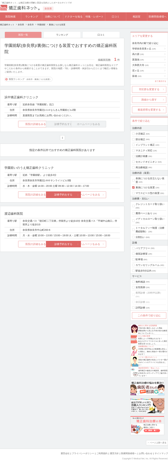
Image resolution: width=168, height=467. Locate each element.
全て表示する (160, 81)
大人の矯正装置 (144, 336)
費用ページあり (144, 213)
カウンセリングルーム (148, 265)
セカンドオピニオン (146, 161)
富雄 (136, 76)
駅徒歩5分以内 (143, 270)
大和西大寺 (140, 65)
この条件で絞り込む (149, 315)
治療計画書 (142, 156)
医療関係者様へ (158, 16)
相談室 (136, 16)
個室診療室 (142, 253)
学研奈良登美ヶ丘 (144, 48)
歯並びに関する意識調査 (147, 325)
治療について (52, 16)
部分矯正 (140, 139)
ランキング (31, 16)
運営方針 (114, 453)
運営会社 (65, 453)
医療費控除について (146, 346)
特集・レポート (95, 16)
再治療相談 (142, 167)
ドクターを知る (74, 16)
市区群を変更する (149, 89)
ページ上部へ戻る (158, 442)
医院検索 (10, 16)
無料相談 (140, 281)
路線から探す (149, 99)
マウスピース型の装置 (148, 193)
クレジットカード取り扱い (150, 204)
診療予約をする (62, 194)
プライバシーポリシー (83, 453)
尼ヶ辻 (138, 70)
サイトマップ (161, 453)
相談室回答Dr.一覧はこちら (148, 368)
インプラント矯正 (145, 144)
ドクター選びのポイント (147, 357)
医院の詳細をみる (23, 124)
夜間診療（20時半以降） (149, 292)
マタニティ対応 (144, 150)
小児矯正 (140, 133)
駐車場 (139, 259)
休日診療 (140, 302)
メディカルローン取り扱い (150, 218)
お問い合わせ (145, 453)
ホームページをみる (100, 194)
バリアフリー (143, 248)
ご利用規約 (101, 453)
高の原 (138, 54)
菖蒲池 (138, 59)
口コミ (115, 16)
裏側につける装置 (145, 187)
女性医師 (140, 287)
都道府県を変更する (149, 109)
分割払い (140, 237)
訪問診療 (140, 307)
